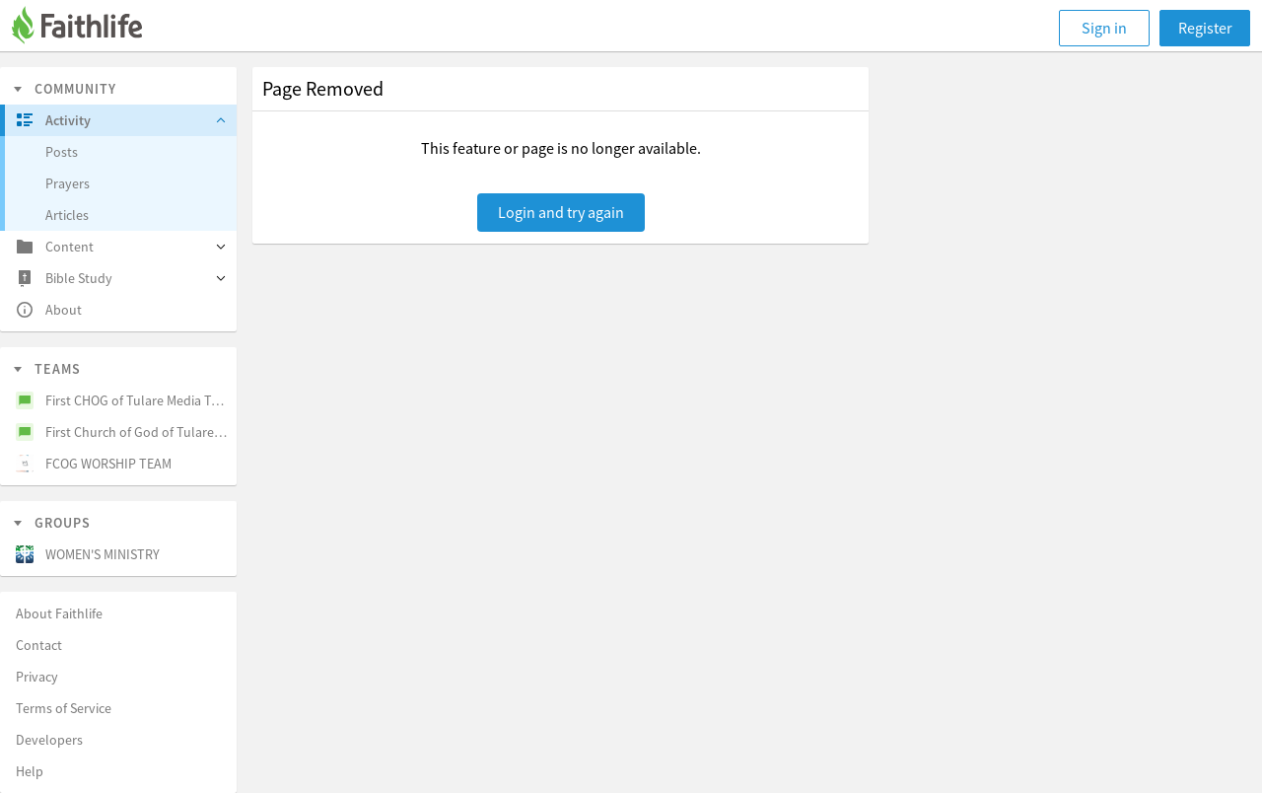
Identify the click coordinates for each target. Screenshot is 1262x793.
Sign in (1104, 27)
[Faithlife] (89, 28)
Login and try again (561, 212)
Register (1205, 27)
